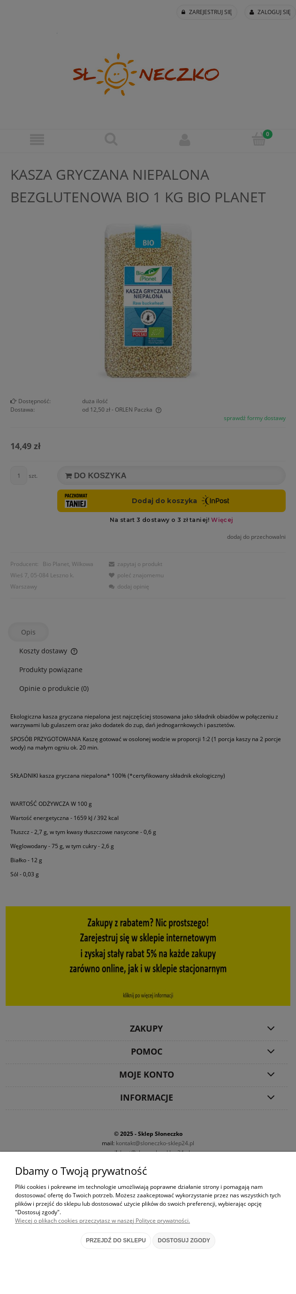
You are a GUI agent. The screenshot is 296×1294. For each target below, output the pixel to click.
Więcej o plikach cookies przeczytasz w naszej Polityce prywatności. (102, 1221)
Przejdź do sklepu (116, 1240)
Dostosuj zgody (184, 1240)
